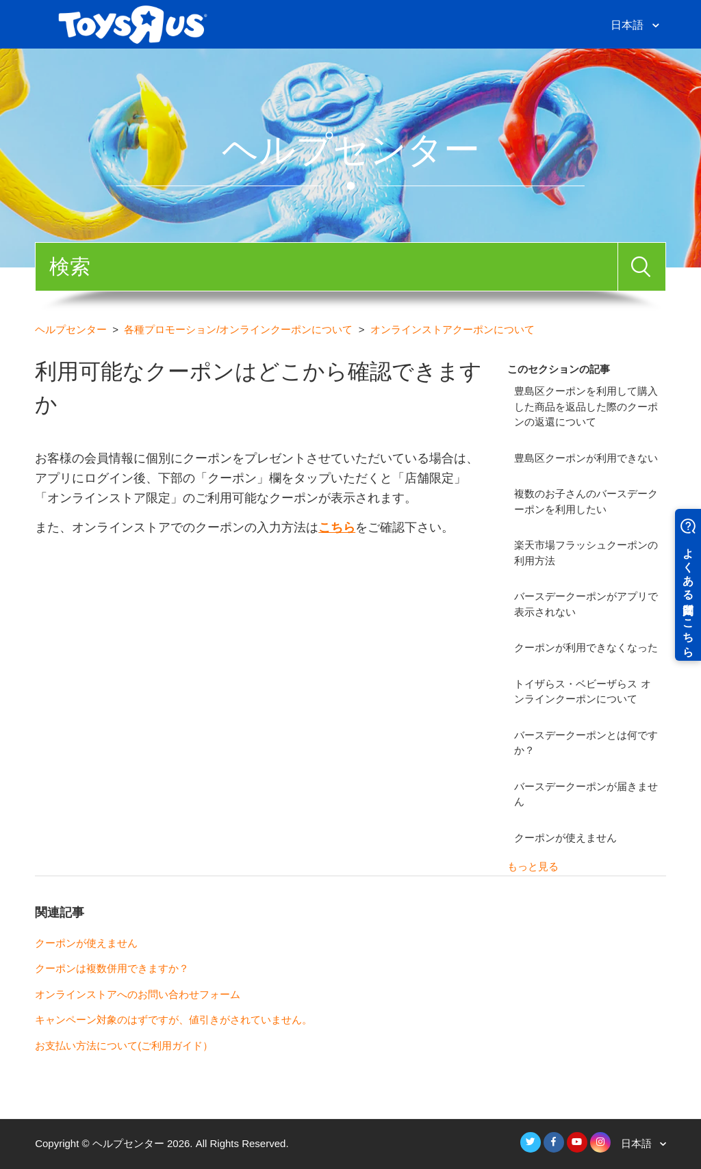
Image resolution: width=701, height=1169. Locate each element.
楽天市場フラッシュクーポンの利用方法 (586, 552)
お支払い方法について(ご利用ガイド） (124, 1045)
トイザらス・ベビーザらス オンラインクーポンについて (582, 691)
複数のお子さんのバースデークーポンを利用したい (586, 501)
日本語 (628, 25)
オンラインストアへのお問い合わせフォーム (137, 994)
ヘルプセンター (71, 329)
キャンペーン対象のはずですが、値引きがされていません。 (173, 1019)
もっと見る (533, 866)
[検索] (326, 267)
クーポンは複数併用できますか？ (112, 968)
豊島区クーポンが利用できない (586, 458)
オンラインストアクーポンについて (452, 329)
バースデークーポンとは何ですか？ (586, 743)
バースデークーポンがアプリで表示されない (586, 604)
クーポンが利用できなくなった (586, 647)
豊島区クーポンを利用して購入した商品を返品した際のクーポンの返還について (586, 406)
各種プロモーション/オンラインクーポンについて (238, 329)
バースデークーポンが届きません (586, 794)
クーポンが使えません (565, 837)
